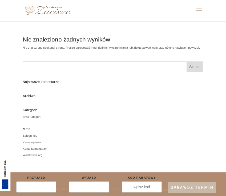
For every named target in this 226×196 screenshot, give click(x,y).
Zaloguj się (30, 135)
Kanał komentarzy (35, 148)
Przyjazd (36, 177)
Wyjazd (89, 177)
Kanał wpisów (32, 142)
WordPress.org (32, 155)
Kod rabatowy (142, 177)
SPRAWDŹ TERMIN (192, 187)
